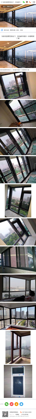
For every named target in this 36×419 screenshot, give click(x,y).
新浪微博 (11, 404)
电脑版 (17, 414)
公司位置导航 (24, 414)
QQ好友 (21, 404)
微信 (7, 404)
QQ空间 (16, 404)
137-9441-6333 (26, 412)
